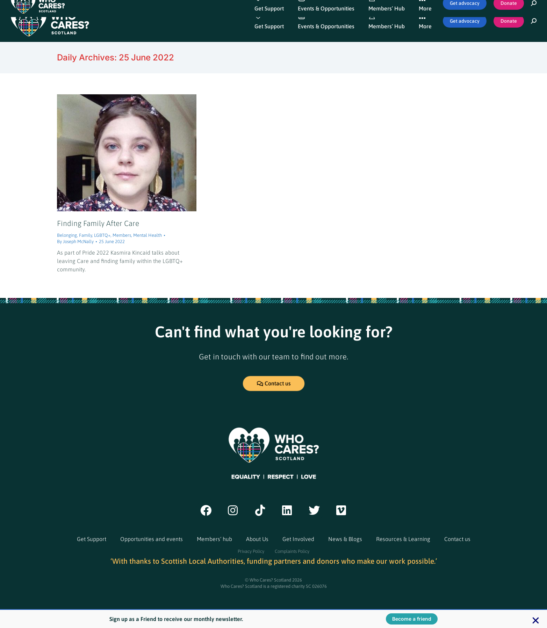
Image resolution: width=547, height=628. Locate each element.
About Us (257, 539)
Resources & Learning (403, 539)
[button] (535, 620)
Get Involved (298, 539)
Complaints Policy (292, 551)
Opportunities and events (151, 539)
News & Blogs (345, 539)
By (75, 241)
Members (122, 235)
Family (85, 235)
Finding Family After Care (98, 223)
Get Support (91, 539)
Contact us (457, 539)
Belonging (67, 235)
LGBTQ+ (102, 235)
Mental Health (147, 235)
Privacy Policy (251, 551)
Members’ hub (214, 539)
